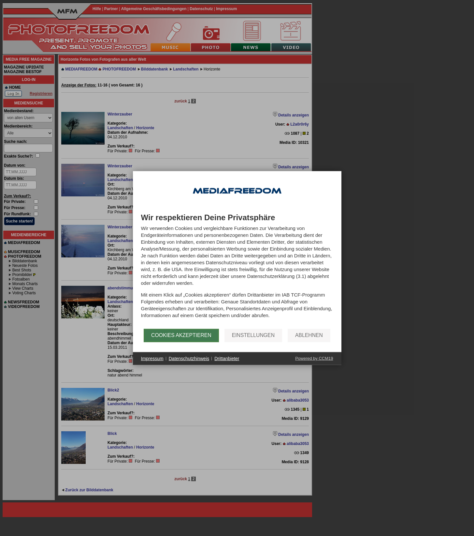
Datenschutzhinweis (189, 358)
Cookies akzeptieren (181, 335)
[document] (237, 270)
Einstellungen (253, 335)
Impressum (152, 358)
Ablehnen (309, 335)
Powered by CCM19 (314, 358)
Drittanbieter (226, 358)
